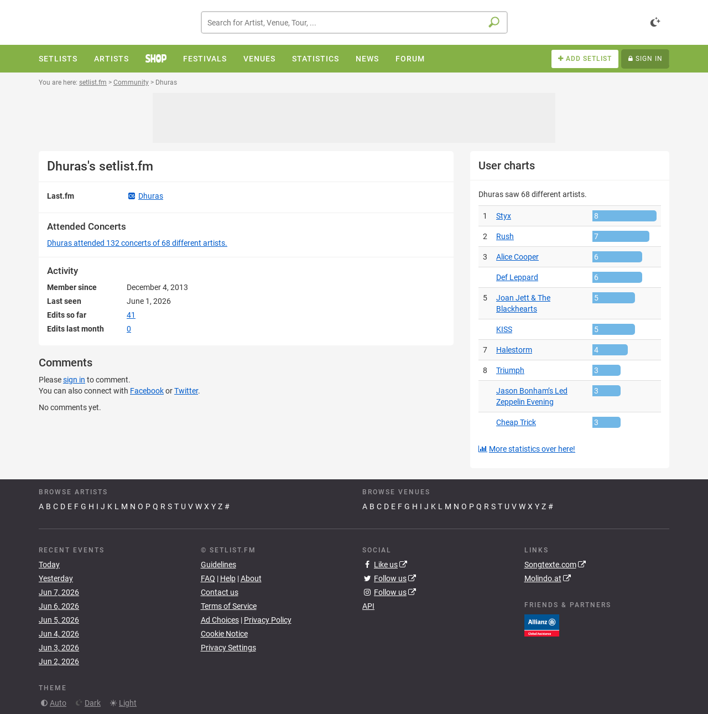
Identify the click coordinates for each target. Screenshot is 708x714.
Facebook (147, 390)
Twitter (186, 390)
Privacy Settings (228, 647)
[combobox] (354, 22)
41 (131, 315)
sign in (74, 379)
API (368, 606)
